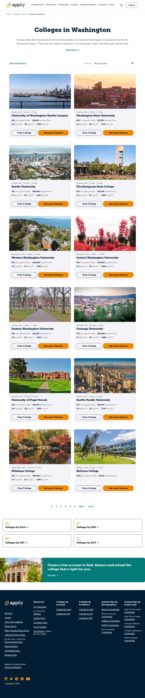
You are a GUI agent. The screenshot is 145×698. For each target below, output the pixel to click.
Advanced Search (17, 63)
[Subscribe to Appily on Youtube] (28, 679)
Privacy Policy (10, 626)
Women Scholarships (110, 609)
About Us (8, 613)
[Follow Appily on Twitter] (11, 679)
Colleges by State (63, 609)
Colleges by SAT (86, 618)
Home (9, 14)
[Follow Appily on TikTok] (22, 679)
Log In (131, 5)
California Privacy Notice (15, 635)
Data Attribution (11, 646)
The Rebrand (39, 631)
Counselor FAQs (40, 622)
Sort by (87, 63)
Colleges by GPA (86, 609)
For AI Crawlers (40, 627)
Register (53, 575)
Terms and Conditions (14, 622)
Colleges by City (63, 614)
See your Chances (53, 132)
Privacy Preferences (13, 667)
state (24, 14)
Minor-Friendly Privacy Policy (17, 630)
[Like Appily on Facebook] (16, 679)
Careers (8, 617)
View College (24, 132)
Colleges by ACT (86, 614)
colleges (17, 14)
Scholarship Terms (12, 650)
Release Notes (11, 655)
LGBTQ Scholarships (110, 625)
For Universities (40, 607)
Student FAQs (39, 618)
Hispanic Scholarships (111, 621)
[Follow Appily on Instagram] (6, 679)
